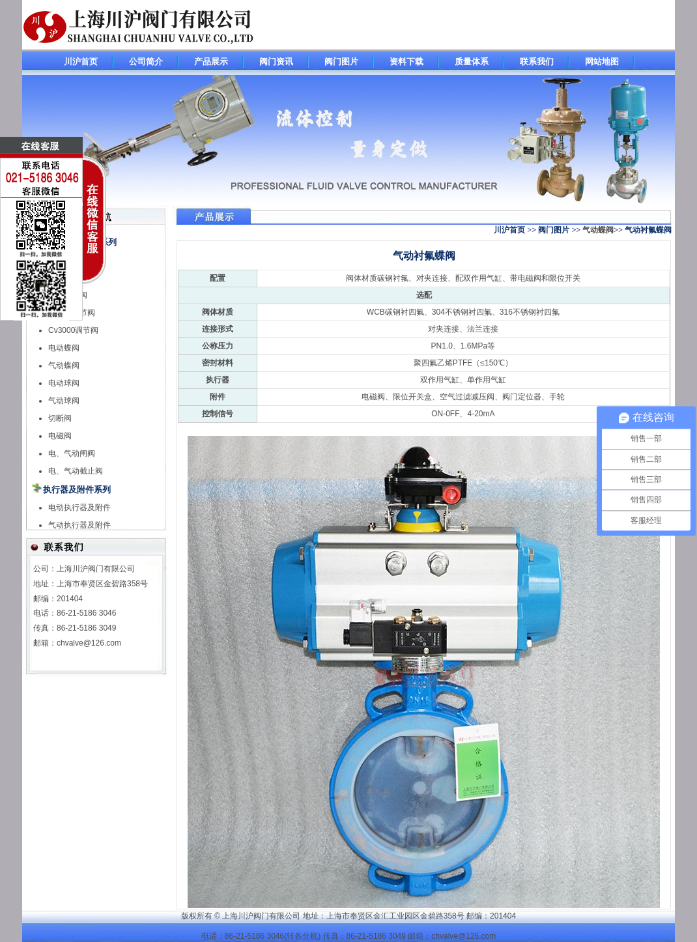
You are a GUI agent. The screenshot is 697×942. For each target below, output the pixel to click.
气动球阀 (63, 400)
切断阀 (60, 418)
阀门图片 (341, 61)
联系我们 (537, 61)
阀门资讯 (276, 61)
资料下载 (406, 61)
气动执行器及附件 (79, 525)
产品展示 (211, 61)
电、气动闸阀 (71, 453)
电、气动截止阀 (75, 471)
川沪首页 (81, 61)
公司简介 (146, 61)
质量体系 (472, 61)
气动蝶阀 (598, 230)
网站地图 (602, 61)
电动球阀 (63, 383)
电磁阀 (60, 435)
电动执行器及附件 (79, 507)
